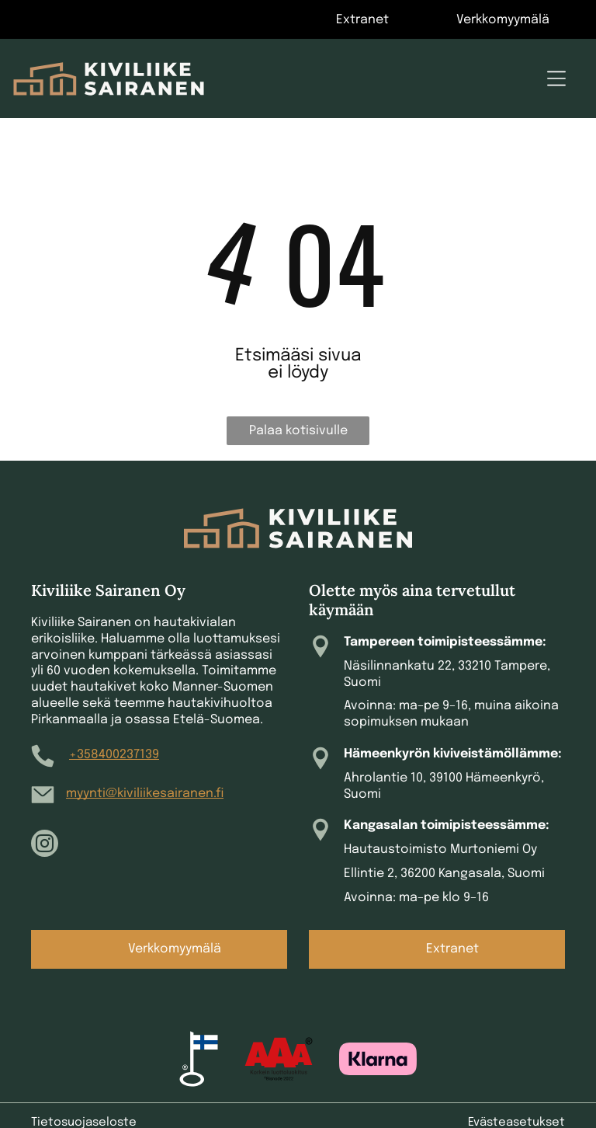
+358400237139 (114, 754)
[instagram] (44, 845)
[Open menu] (556, 78)
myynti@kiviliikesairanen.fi (145, 793)
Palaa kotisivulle (298, 430)
